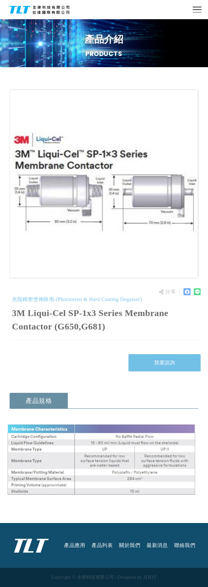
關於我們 (129, 545)
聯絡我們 (184, 545)
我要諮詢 (165, 362)
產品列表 (102, 545)
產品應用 (74, 545)
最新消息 (157, 545)
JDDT (150, 577)
